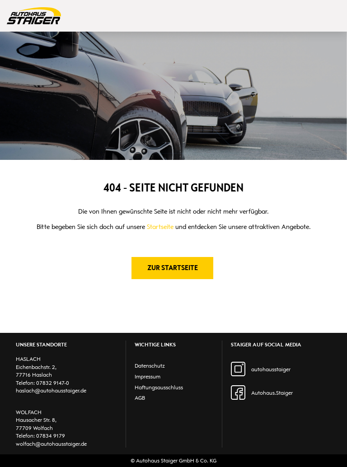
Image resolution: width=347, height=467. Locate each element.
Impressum (147, 376)
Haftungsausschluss (159, 387)
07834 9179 (50, 435)
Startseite (160, 227)
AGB (140, 397)
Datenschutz (150, 365)
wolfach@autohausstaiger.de (51, 443)
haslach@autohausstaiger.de (51, 390)
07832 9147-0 (52, 382)
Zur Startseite (172, 267)
